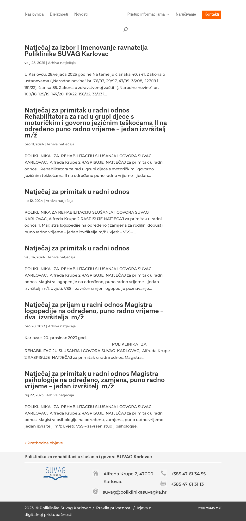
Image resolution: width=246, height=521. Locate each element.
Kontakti (211, 14)
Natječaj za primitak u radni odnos (77, 192)
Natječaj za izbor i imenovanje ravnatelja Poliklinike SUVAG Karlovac (86, 51)
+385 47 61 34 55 (188, 474)
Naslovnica (34, 14)
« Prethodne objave (44, 443)
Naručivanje (186, 14)
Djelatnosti (59, 14)
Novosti (80, 14)
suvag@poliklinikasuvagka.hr (134, 492)
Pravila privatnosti (114, 508)
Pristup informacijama (146, 14)
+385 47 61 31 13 (187, 484)
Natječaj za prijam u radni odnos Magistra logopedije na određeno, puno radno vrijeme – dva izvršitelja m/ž (95, 311)
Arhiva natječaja (62, 63)
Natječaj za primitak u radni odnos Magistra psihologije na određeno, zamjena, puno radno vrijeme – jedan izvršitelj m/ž (95, 380)
